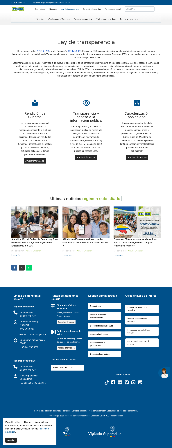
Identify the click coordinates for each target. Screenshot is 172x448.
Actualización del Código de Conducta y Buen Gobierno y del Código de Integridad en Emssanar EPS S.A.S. (34, 243)
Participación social (113, 9)
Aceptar (11, 440)
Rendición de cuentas (92, 9)
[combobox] (139, 9)
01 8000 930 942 (20, 2)
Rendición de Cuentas (35, 115)
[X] (127, 385)
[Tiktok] (107, 385)
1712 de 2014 (43, 51)
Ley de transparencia (70, 9)
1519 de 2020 (74, 51)
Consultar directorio (66, 322)
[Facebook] (113, 385)
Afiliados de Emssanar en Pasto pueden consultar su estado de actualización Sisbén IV (85, 243)
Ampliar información (35, 161)
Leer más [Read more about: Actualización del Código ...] (15, 255)
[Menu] (159, 9)
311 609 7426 (34, 2)
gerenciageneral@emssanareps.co (56, 2)
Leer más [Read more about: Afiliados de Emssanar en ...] (66, 255)
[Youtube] (133, 385)
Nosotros (53, 9)
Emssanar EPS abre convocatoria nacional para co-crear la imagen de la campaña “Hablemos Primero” (135, 243)
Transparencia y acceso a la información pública (86, 117)
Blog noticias (40, 9)
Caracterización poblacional (137, 115)
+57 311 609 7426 (28, 335)
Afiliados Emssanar (33, 251)
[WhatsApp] (140, 385)
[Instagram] (120, 385)
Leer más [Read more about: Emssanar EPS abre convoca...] (118, 255)
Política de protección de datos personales (52, 411)
